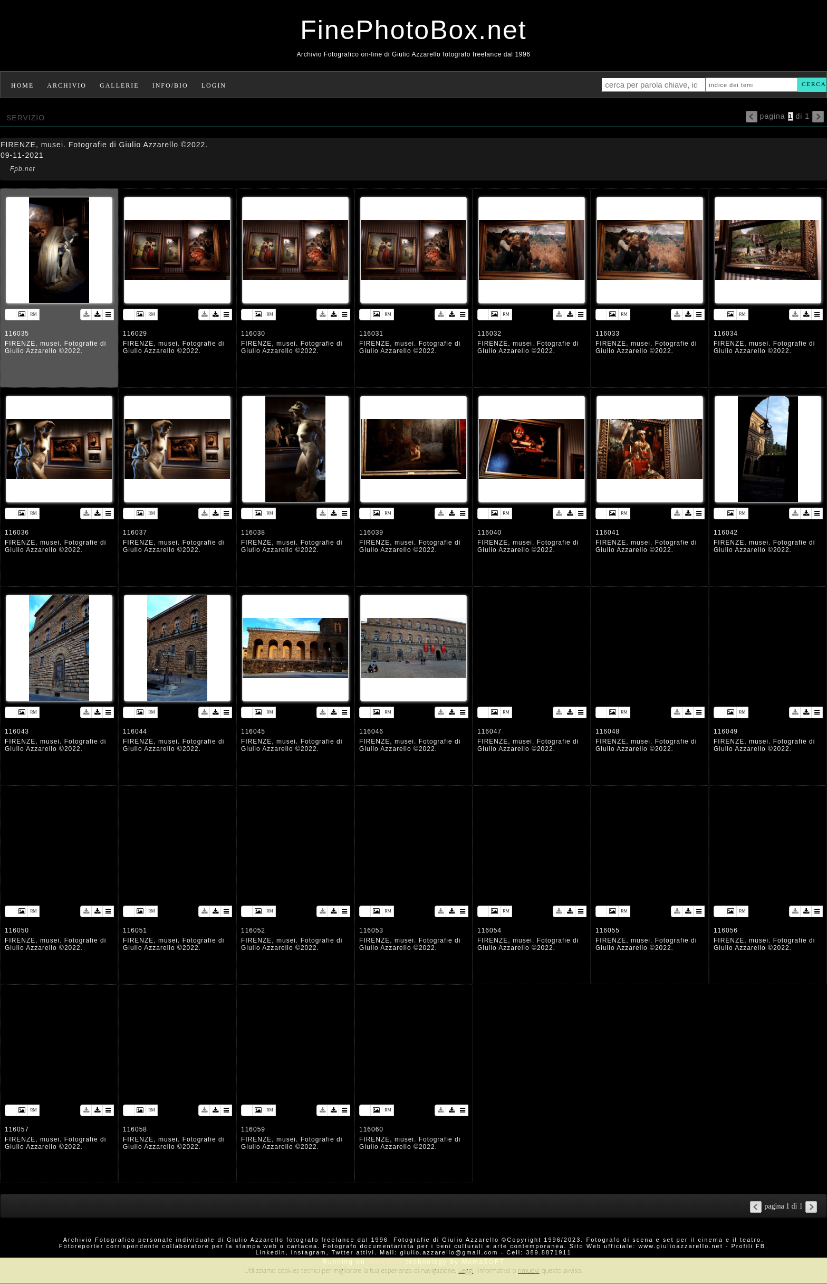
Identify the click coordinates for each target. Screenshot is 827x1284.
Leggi (465, 1270)
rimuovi (529, 1270)
